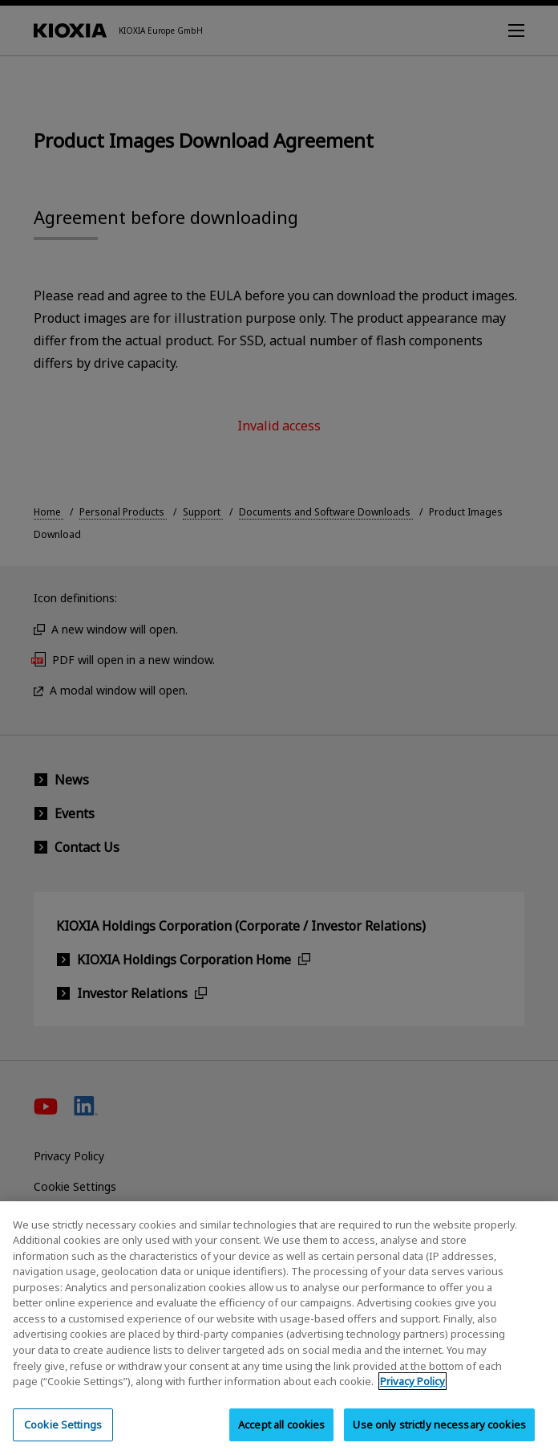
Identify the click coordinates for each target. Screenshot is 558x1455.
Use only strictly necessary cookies (439, 1434)
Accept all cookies (281, 1434)
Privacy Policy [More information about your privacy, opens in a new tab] (412, 1391)
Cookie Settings (63, 1434)
